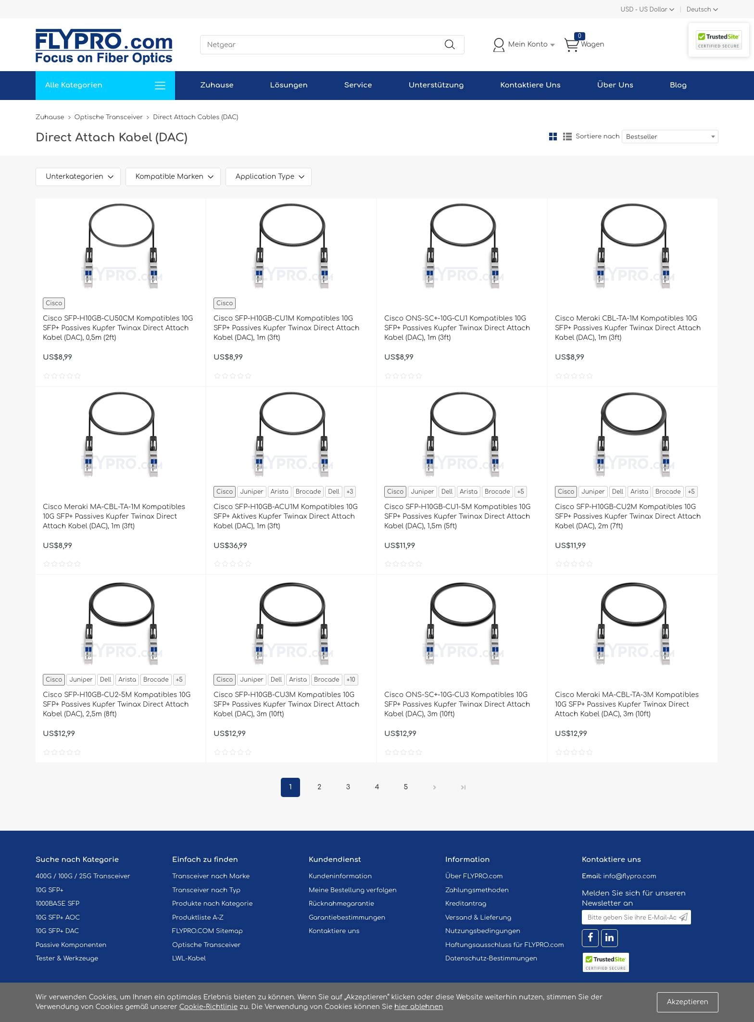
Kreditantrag (465, 903)
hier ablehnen (418, 1006)
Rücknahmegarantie (341, 903)
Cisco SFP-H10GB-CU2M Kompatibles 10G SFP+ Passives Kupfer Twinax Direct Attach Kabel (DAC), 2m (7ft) (628, 516)
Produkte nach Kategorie (212, 903)
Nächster (434, 787)
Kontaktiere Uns (530, 85)
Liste (567, 136)
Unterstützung (436, 85)
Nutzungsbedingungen (482, 931)
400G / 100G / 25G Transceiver (83, 876)
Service (358, 85)
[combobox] (670, 136)
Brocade (308, 491)
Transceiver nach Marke (211, 876)
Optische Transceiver (109, 117)
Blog (678, 85)
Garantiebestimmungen (347, 917)
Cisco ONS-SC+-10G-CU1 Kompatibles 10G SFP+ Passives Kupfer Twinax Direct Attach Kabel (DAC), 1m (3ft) (457, 328)
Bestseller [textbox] (641, 137)
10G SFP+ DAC (57, 931)
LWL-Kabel (189, 958)
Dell (333, 491)
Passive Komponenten (71, 945)
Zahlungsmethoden (477, 890)
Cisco (54, 303)
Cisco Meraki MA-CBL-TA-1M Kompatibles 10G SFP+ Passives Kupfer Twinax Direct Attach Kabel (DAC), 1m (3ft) (114, 516)
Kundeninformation (340, 876)
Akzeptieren (687, 1002)
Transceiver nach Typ (206, 890)
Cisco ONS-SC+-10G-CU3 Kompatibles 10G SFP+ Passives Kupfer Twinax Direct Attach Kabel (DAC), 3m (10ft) (457, 704)
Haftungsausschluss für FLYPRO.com (504, 945)
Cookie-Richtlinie (208, 1006)
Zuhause (216, 85)
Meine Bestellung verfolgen (353, 890)
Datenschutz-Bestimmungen (491, 958)
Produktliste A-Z (198, 917)
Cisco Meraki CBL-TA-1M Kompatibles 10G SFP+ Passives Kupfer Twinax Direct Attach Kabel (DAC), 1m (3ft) (628, 328)
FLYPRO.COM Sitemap (207, 931)
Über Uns (615, 85)
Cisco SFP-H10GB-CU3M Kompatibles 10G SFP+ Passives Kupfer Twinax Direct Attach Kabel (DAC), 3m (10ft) (286, 704)
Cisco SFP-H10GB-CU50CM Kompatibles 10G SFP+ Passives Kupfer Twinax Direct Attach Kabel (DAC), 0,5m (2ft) (118, 328)
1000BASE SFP (57, 903)
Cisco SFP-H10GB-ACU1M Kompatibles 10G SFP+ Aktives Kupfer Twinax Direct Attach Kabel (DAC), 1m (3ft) (286, 516)
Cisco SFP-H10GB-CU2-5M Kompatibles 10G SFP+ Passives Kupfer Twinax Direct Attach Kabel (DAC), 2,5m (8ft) (116, 704)
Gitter (553, 136)
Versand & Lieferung (478, 917)
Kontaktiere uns (334, 931)
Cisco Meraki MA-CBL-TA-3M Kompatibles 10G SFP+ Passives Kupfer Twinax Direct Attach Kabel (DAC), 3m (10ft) (627, 704)
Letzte (463, 787)
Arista (280, 491)
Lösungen (289, 85)
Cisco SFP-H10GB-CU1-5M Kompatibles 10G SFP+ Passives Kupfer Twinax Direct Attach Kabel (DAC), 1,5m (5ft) (457, 516)
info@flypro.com (629, 876)
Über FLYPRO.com (474, 876)
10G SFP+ (49, 890)
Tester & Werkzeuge (67, 958)
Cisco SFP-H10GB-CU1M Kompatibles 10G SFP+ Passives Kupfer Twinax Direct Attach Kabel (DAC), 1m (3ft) (286, 328)
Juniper (251, 491)
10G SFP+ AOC (58, 917)
